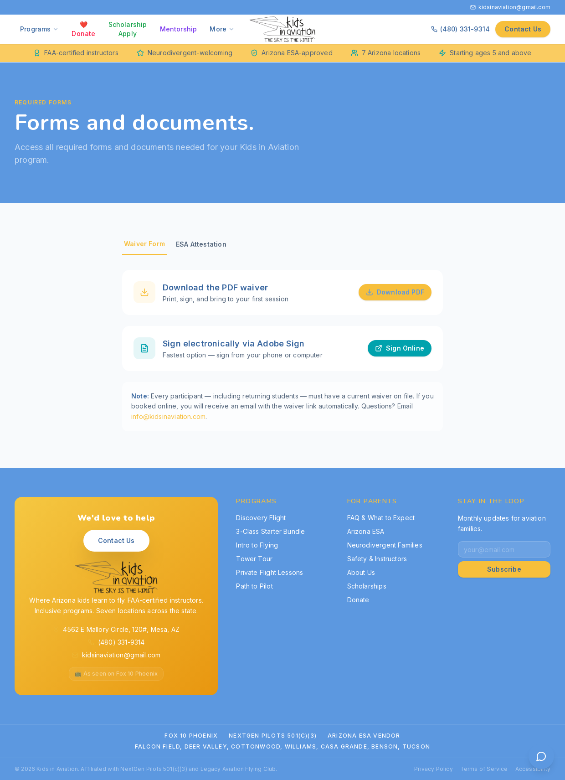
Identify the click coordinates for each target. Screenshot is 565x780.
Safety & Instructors (377, 559)
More (222, 29)
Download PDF (395, 293)
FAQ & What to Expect (381, 518)
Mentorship (178, 29)
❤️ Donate (83, 29)
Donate (358, 600)
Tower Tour (254, 559)
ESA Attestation (201, 244)
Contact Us (522, 29)
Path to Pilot (254, 586)
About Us (361, 572)
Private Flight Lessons (269, 572)
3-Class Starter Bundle (270, 531)
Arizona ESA (366, 531)
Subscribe (504, 569)
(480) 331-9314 (460, 29)
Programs (39, 29)
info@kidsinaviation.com (168, 417)
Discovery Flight (261, 518)
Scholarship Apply (127, 29)
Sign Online (399, 349)
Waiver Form (144, 244)
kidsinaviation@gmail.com (510, 7)
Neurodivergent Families (384, 545)
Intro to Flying (257, 545)
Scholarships (366, 586)
